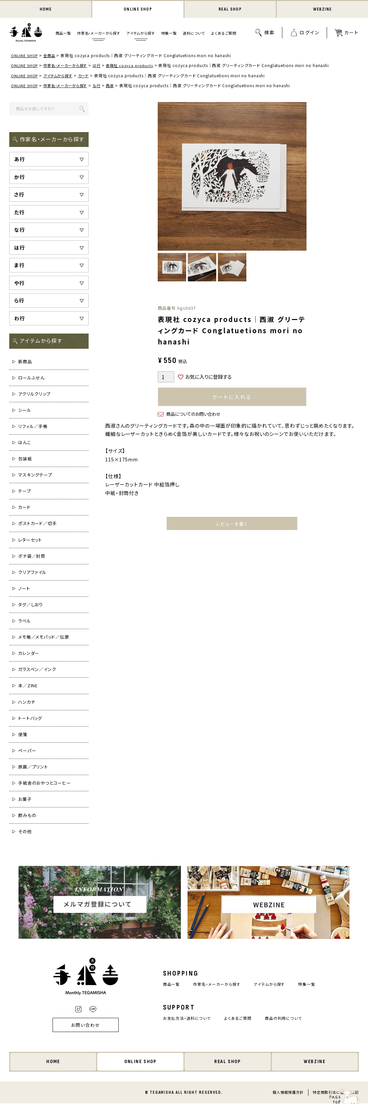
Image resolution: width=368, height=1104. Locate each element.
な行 (102, 86)
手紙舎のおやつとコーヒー (44, 783)
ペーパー (27, 751)
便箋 (22, 735)
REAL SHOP (230, 10)
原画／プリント (33, 767)
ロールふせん (31, 378)
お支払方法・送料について (185, 1019)
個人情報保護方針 (288, 1092)
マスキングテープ (35, 475)
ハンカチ (26, 702)
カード (88, 76)
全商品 (51, 56)
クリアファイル (32, 573)
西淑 (116, 86)
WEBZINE (322, 10)
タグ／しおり (30, 605)
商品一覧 (63, 33)
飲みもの (27, 816)
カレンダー (29, 654)
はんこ (24, 443)
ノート (24, 589)
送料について (194, 33)
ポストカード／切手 (37, 524)
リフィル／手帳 (33, 427)
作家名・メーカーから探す (98, 33)
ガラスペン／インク (37, 670)
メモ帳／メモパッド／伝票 (43, 637)
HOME (45, 10)
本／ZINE (28, 686)
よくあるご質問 (223, 33)
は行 (102, 66)
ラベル (24, 621)
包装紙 (25, 459)
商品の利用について (286, 1019)
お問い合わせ (81, 1025)
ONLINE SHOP (138, 10)
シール (24, 411)
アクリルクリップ (34, 394)
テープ (24, 491)
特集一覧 (169, 33)
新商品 (25, 362)
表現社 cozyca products (136, 66)
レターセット (30, 540)
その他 (25, 832)
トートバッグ (30, 718)
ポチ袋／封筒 (31, 556)
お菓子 (25, 800)
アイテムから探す (140, 33)
